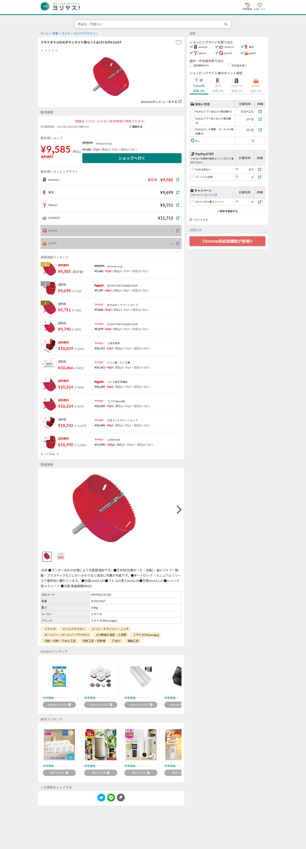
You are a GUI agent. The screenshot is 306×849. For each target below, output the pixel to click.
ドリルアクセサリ (74, 629)
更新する (135, 126)
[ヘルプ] (237, 169)
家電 (55, 33)
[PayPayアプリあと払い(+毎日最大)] (260, 119)
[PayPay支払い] (259, 169)
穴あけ (116, 641)
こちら (221, 158)
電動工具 (133, 641)
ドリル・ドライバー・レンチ (110, 629)
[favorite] (178, 42)
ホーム (45, 33)
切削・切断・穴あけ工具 (60, 641)
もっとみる (50, 454)
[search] (226, 24)
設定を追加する (227, 211)
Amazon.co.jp (104, 143)
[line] (111, 799)
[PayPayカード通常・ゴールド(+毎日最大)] (260, 129)
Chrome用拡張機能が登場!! (228, 241)
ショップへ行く (132, 158)
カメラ (66, 33)
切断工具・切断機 (94, 641)
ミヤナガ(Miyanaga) (146, 635)
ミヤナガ (50, 629)
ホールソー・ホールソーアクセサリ (67, 635)
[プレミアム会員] (259, 177)
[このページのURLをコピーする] (121, 799)
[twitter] (101, 799)
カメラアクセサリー (86, 33)
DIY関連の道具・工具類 (111, 635)
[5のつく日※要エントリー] (259, 202)
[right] (178, 509)
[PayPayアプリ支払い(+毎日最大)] (260, 111)
